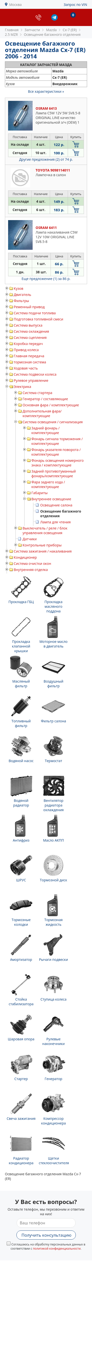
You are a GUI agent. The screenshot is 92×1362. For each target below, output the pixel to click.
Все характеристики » (46, 91)
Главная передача (29, 356)
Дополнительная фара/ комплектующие (42, 413)
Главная (12, 29)
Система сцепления (30, 337)
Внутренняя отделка (31, 569)
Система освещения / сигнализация (53, 422)
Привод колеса (26, 349)
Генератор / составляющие (45, 399)
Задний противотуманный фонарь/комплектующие (53, 473)
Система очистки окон (32, 563)
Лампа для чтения (55, 522)
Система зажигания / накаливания (43, 551)
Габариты (39, 492)
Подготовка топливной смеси (38, 319)
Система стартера (37, 392)
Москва (15, 4)
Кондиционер (25, 557)
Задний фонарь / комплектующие (45, 430)
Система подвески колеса (35, 374)
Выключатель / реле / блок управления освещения (45, 530)
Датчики (30, 539)
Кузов (18, 288)
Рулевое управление (31, 380)
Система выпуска (28, 325)
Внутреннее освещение (51, 499)
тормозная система (30, 362)
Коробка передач (28, 343)
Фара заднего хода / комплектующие (48, 484)
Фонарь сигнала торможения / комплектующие (57, 441)
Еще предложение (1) (46, 278)
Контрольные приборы (42, 545)
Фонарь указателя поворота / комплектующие (56, 452)
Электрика (22, 386)
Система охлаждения (31, 331)
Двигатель (22, 294)
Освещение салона (56, 505)
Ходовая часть (26, 368)
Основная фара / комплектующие (51, 405)
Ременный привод (29, 306)
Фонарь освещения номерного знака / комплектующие (57, 462)
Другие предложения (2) (46, 159)
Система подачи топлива (35, 313)
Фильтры (21, 300)
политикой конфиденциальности (57, 1248)
